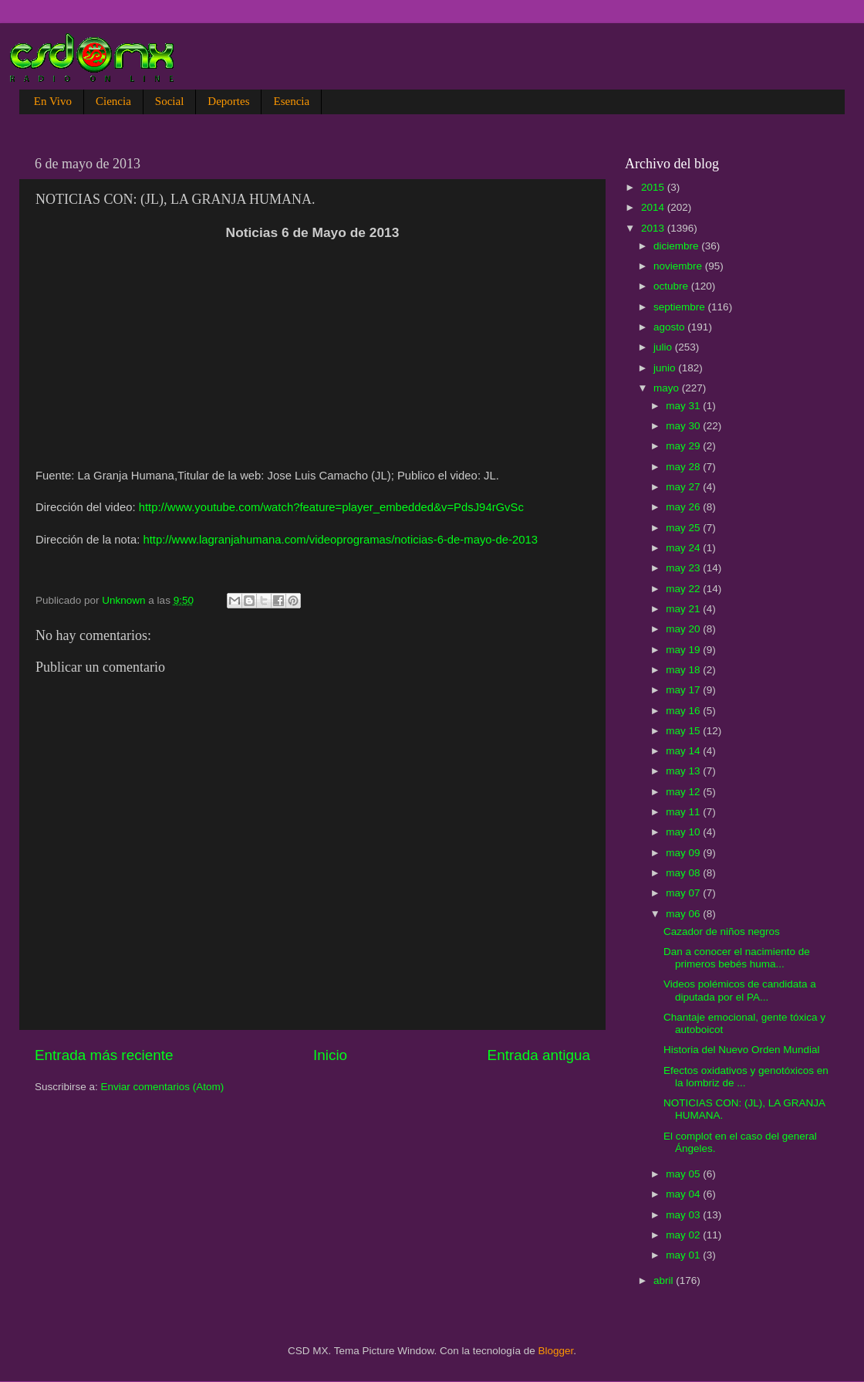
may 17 (684, 690)
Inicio (330, 1055)
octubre (672, 286)
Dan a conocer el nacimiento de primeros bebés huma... (736, 958)
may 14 (684, 751)
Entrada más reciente (104, 1055)
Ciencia (113, 101)
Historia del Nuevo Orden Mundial (741, 1049)
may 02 (684, 1235)
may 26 (684, 507)
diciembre (677, 246)
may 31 (684, 406)
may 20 (684, 629)
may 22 (684, 588)
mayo (667, 388)
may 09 (684, 853)
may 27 (684, 487)
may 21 (684, 609)
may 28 (684, 467)
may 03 (684, 1215)
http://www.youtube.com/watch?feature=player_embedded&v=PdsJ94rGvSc (331, 507)
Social (169, 101)
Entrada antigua (539, 1055)
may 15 (684, 731)
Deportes (228, 101)
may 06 (684, 914)
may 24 (684, 548)
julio (664, 347)
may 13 (684, 771)
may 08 (684, 873)
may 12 (684, 792)
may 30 (684, 426)
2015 (654, 187)
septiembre (680, 307)
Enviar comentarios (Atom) (162, 1086)
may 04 (684, 1194)
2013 (654, 228)
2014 (654, 207)
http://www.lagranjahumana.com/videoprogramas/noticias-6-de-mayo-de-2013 (340, 539)
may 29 (684, 446)
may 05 (684, 1174)
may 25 (684, 527)
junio (665, 368)
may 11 (684, 812)
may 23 (684, 568)
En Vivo (53, 101)
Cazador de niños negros (721, 931)
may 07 (684, 893)
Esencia (291, 101)
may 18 (684, 670)
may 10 (684, 832)
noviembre (679, 266)
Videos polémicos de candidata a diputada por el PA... (739, 990)
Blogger (556, 1351)
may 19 (684, 649)
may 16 (684, 710)
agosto (670, 327)
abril (664, 1280)
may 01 (684, 1255)
